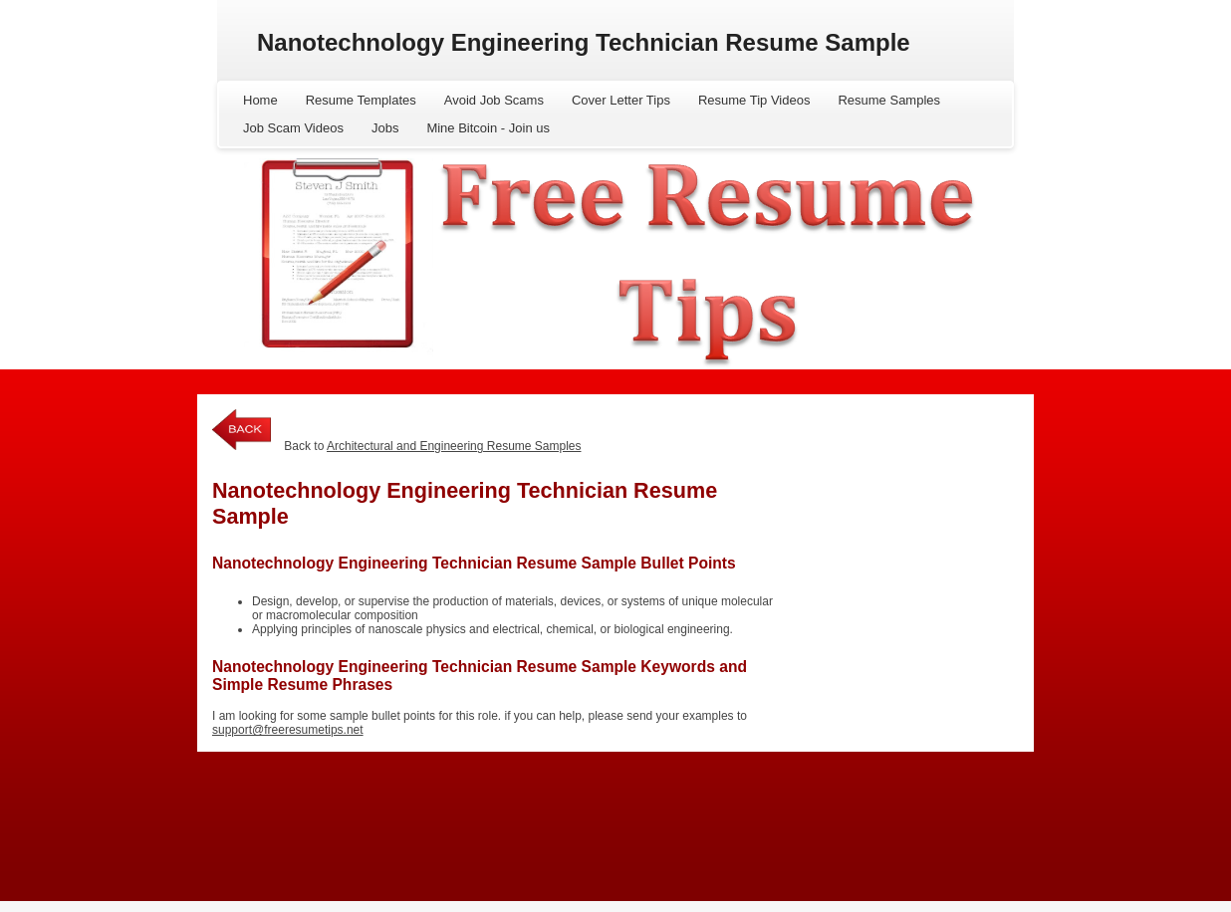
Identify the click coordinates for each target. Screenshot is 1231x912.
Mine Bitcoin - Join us (488, 127)
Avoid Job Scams (494, 100)
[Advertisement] (899, 528)
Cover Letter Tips (621, 100)
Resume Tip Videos (754, 100)
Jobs (384, 127)
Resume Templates (361, 100)
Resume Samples (889, 100)
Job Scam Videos (293, 127)
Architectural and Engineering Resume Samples (454, 446)
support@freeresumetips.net (288, 730)
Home (260, 100)
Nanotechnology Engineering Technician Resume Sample (583, 42)
